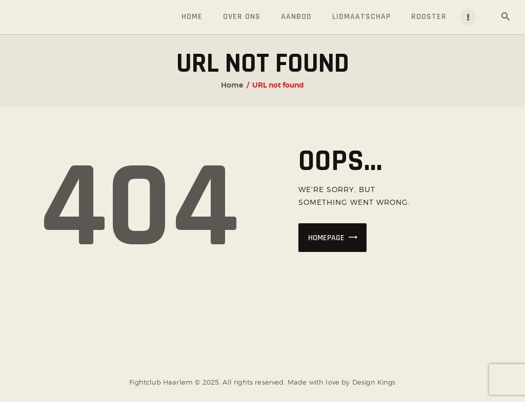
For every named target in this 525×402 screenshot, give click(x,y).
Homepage (326, 237)
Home (232, 85)
